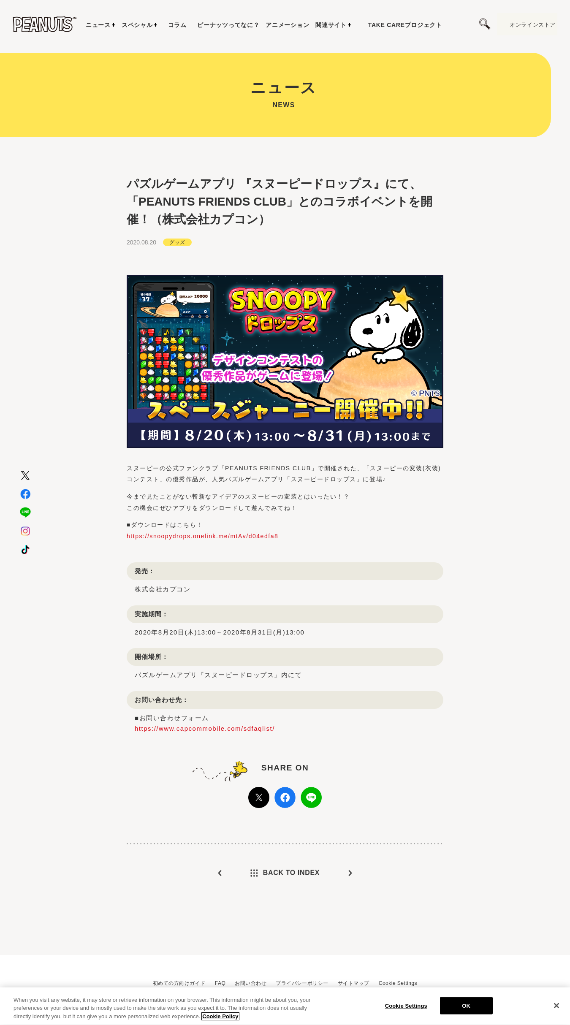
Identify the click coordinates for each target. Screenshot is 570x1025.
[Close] (556, 1008)
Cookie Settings (398, 983)
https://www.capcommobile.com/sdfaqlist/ (205, 737)
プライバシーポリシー (302, 983)
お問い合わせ (250, 983)
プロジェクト (405, 25)
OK (466, 1009)
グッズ (177, 252)
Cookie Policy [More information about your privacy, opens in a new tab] (220, 1020)
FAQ (220, 983)
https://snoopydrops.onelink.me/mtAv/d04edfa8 (202, 545)
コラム (177, 25)
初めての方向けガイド (179, 983)
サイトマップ (353, 983)
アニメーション (287, 25)
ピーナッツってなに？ (228, 25)
